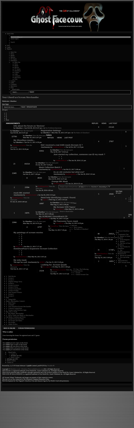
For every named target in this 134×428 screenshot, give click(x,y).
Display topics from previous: (73, 186)
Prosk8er (50, 365)
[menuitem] (14, 354)
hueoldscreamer (31, 195)
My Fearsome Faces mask (66, 221)
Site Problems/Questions (53, 128)
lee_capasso (47, 267)
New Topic (5, 104)
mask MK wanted (22, 193)
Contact (16, 72)
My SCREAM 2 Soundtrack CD (53, 216)
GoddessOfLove (61, 160)
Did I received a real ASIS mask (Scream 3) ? (62, 145)
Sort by (92, 186)
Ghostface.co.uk (15, 369)
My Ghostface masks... (24, 140)
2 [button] (6, 115)
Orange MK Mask (60, 181)
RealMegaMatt (70, 174)
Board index (16, 89)
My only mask (20, 260)
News (12, 54)
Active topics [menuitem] (15, 39)
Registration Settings (51, 130)
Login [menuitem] (8, 47)
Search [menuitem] (13, 42)
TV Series (14, 59)
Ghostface (13, 101)
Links (16, 74)
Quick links (10, 33)
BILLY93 (19, 246)
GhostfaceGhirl (56, 169)
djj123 (45, 200)
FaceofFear (60, 209)
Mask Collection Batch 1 (50, 167)
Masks (13, 55)
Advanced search (31, 107)
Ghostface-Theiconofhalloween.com (32, 369)
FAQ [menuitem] (8, 45)
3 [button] (6, 116)
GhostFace (14, 60)
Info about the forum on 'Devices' (29, 126)
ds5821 (42, 262)
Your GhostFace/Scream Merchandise (20, 97)
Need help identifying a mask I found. (58, 197)
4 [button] (6, 118)
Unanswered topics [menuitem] (16, 37)
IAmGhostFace (21, 257)
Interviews (17, 77)
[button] (7, 120)
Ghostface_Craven (19, 145)
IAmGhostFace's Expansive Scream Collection (35, 249)
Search (32, 92)
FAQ (15, 79)
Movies (13, 57)
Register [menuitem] (9, 49)
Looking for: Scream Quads (54, 265)
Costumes (17, 76)
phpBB (12, 365)
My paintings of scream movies (28, 232)
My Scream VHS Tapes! (64, 207)
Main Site (14, 52)
